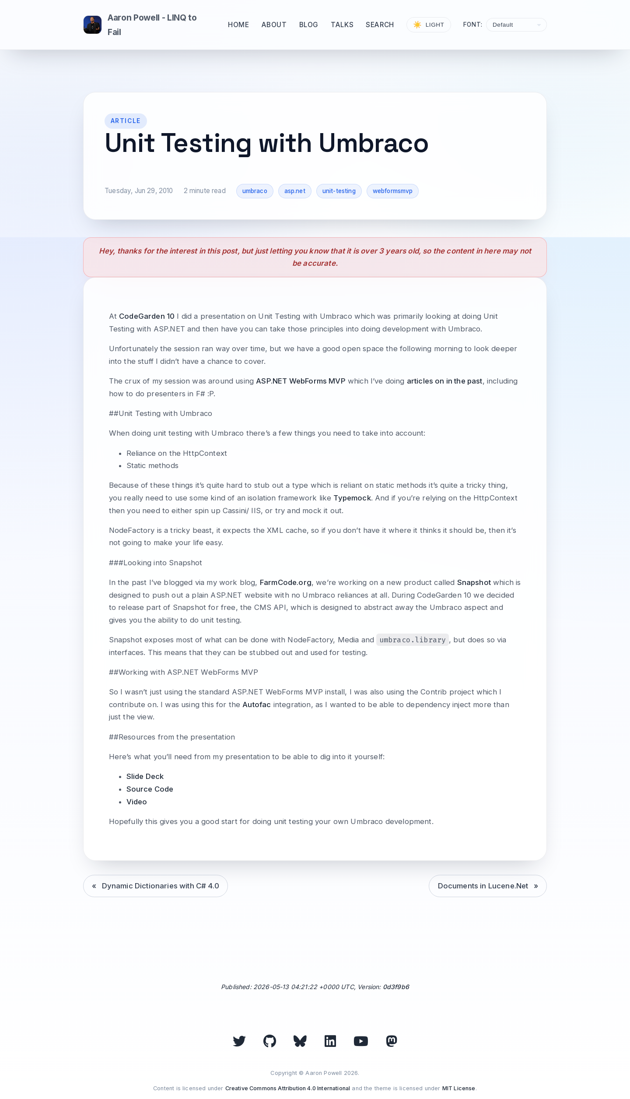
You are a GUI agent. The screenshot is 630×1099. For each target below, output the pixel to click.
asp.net (294, 190)
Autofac (256, 704)
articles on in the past (445, 381)
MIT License (459, 1088)
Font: (473, 24)
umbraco (254, 190)
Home (238, 25)
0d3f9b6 (396, 986)
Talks (342, 25)
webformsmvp (393, 190)
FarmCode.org (286, 582)
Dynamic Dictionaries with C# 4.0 (160, 885)
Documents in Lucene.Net (483, 885)
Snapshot (474, 582)
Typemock (352, 497)
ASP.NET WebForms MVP (300, 381)
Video (136, 801)
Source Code (150, 789)
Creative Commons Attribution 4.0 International (287, 1088)
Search (380, 25)
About (274, 25)
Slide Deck (145, 776)
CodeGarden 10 (147, 316)
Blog (308, 25)
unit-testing (339, 190)
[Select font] (516, 25)
